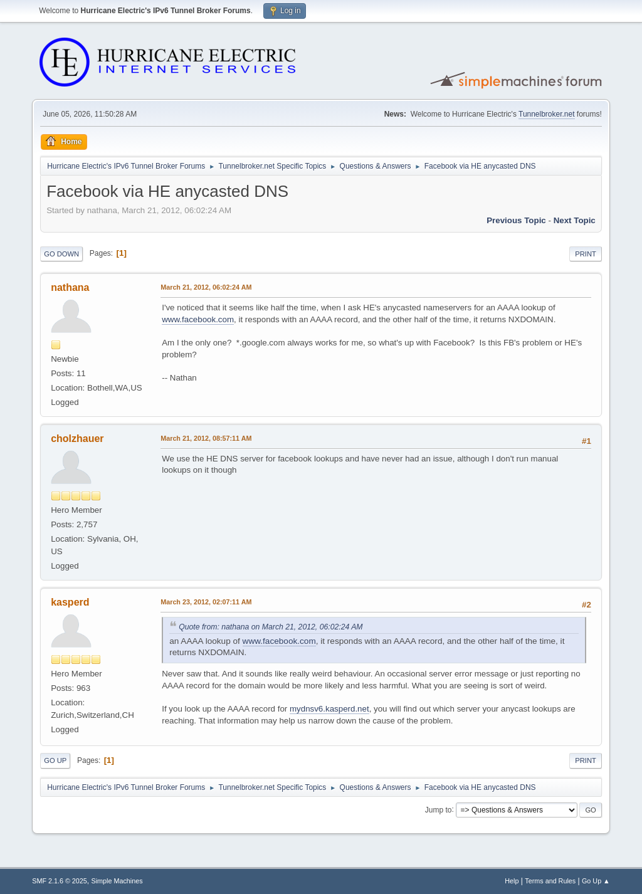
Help (511, 881)
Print (585, 254)
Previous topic (516, 220)
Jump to (438, 809)
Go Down (61, 254)
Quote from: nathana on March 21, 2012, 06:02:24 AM (270, 627)
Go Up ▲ (596, 881)
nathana (70, 287)
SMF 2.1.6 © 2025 (59, 881)
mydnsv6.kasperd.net (329, 708)
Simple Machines (117, 881)
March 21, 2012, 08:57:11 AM (205, 438)
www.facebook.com (198, 319)
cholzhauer (77, 438)
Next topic (575, 220)
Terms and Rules (550, 881)
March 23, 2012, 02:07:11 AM (205, 602)
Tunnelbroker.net (546, 114)
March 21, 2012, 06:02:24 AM (205, 287)
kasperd (70, 602)
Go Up (55, 760)
